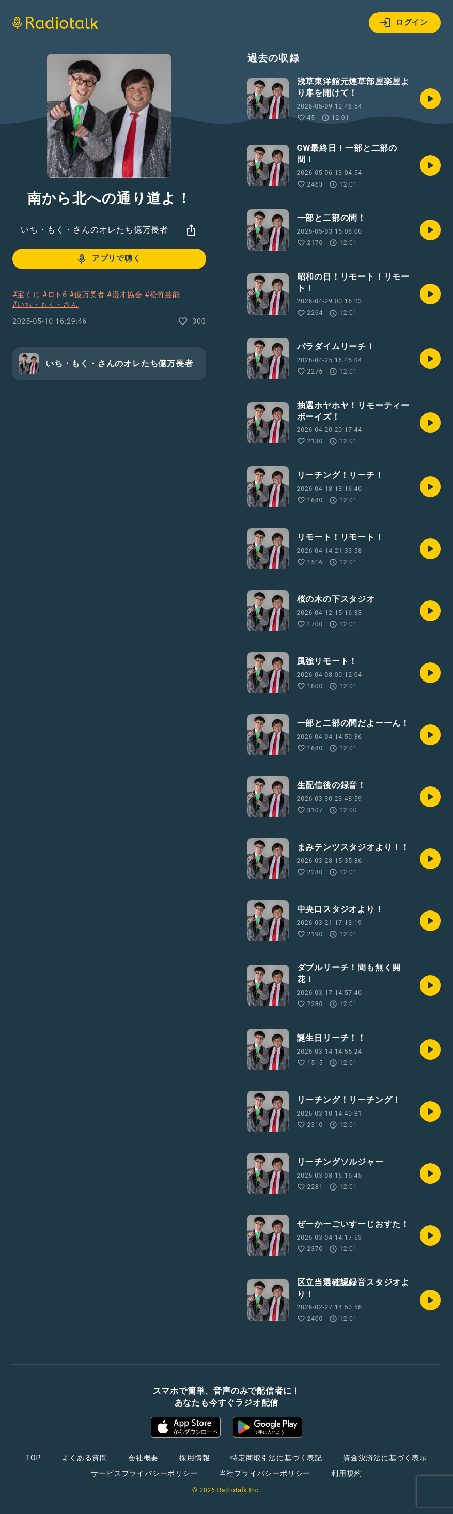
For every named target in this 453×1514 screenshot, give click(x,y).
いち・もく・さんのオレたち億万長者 (94, 230)
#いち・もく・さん (45, 304)
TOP (33, 1458)
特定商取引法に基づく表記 (276, 1458)
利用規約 (346, 1473)
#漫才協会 (125, 294)
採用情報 (194, 1458)
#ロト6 (54, 294)
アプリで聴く (108, 259)
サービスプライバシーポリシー (144, 1473)
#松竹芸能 (162, 294)
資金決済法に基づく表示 (385, 1458)
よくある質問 (84, 1458)
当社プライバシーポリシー (265, 1473)
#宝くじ (26, 294)
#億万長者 (87, 294)
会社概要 (143, 1458)
